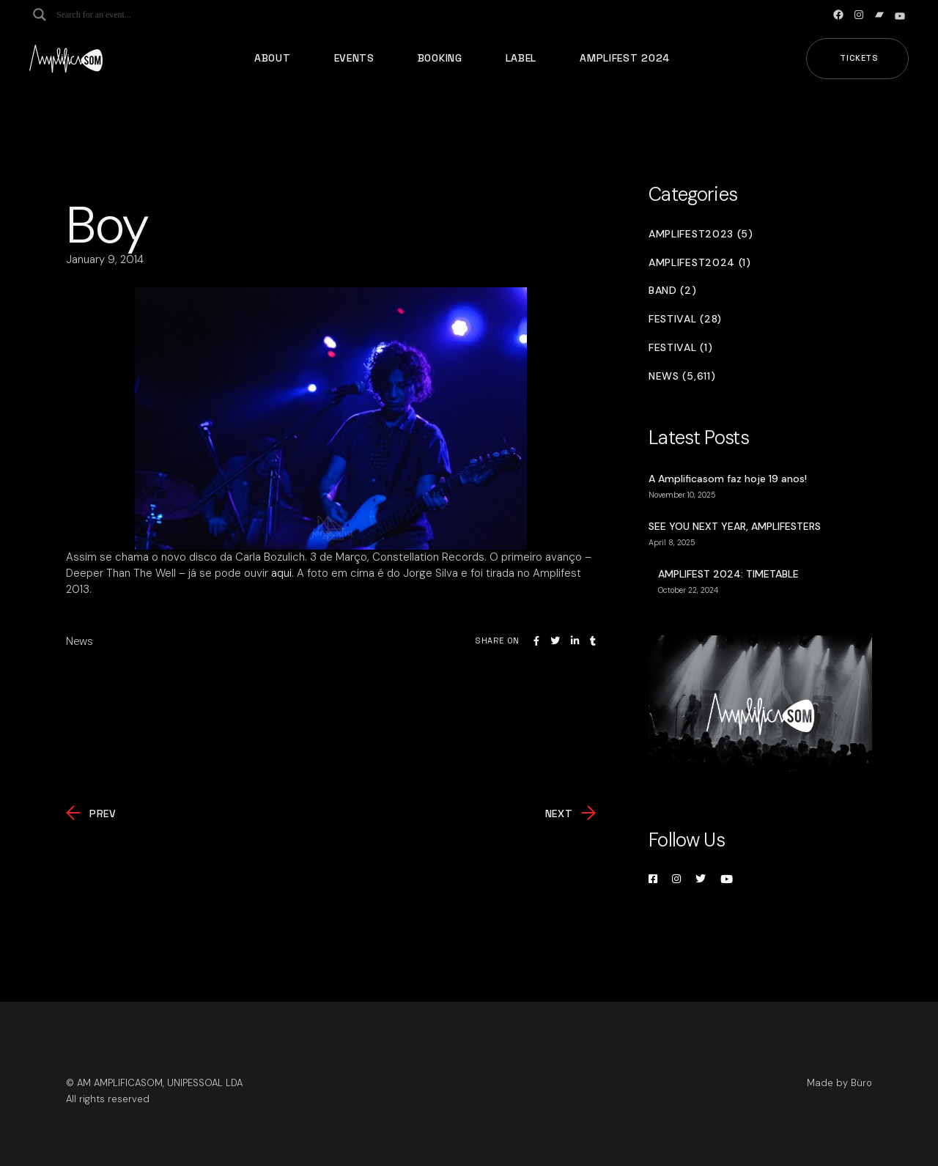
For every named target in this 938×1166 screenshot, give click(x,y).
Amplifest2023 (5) (701, 234)
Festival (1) (680, 348)
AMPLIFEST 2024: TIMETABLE (728, 573)
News (79, 641)
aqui (281, 573)
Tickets (859, 58)
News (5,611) (682, 376)
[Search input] (114, 14)
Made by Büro (839, 1083)
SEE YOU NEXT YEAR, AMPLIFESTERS (735, 526)
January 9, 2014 (105, 259)
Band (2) (673, 290)
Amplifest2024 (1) (700, 263)
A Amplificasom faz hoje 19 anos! (728, 478)
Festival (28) (685, 319)
